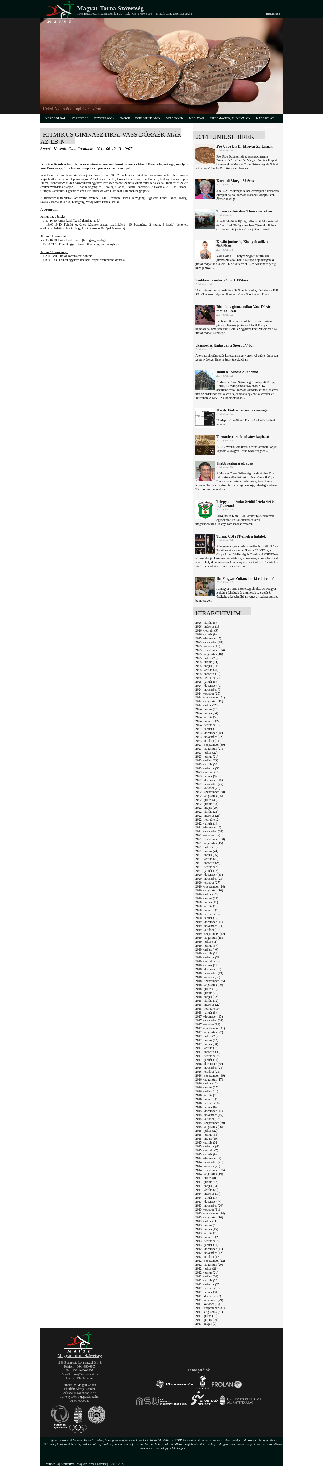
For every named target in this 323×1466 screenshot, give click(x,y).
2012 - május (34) (206, 1276)
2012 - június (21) (206, 1272)
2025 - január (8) (206, 682)
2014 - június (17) (206, 1182)
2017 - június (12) (206, 1040)
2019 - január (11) (206, 965)
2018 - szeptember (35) (210, 981)
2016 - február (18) (207, 1103)
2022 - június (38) (206, 804)
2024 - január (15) (206, 729)
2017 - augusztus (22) (209, 1032)
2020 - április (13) (206, 906)
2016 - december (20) (209, 1064)
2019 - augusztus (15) (209, 938)
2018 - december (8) (208, 969)
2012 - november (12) (209, 1253)
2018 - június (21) (206, 993)
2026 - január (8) (206, 634)
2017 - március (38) (207, 1052)
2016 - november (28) (209, 1067)
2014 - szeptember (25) (210, 1170)
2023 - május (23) (206, 760)
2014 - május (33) (206, 1186)
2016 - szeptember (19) (210, 1075)
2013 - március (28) (207, 1237)
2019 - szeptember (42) (210, 934)
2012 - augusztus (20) (209, 1264)
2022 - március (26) (207, 815)
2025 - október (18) (207, 646)
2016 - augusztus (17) (209, 1079)
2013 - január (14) (206, 1245)
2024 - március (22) (207, 721)
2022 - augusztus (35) (209, 796)
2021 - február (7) (206, 867)
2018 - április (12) (206, 1001)
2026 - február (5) (206, 630)
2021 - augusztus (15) (209, 843)
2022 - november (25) (209, 784)
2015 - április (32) (206, 1142)
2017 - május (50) (206, 1044)
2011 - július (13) (206, 1316)
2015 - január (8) (206, 1154)
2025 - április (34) (206, 670)
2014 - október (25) (207, 1166)
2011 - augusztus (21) (209, 1312)
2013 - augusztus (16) (209, 1217)
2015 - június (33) (206, 1134)
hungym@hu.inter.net (79, 1378)
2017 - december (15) (209, 1016)
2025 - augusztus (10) (209, 654)
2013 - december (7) (208, 1201)
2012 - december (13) (209, 1249)
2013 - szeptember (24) (210, 1213)
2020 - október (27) (207, 882)
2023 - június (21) (206, 756)
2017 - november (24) (209, 1020)
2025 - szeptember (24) (210, 650)
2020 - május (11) (206, 902)
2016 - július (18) (206, 1083)
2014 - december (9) (208, 1158)
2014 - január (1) (206, 1197)
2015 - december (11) (209, 1111)
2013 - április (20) (206, 1233)
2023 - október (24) (207, 741)
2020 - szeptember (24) (210, 886)
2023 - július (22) (206, 752)
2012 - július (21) (206, 1268)
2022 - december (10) (209, 780)
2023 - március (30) (207, 768)
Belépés (273, 13)
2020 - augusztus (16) (209, 890)
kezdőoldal (55, 118)
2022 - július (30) (206, 800)
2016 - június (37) (206, 1087)
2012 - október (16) (207, 1257)
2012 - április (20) (206, 1280)
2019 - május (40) (206, 949)
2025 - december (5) (208, 638)
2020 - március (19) (207, 910)
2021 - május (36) (206, 855)
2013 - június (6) (205, 1225)
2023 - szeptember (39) (210, 745)
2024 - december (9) (208, 685)
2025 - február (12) (207, 678)
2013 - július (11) (206, 1221)
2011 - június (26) (206, 1320)
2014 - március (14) (207, 1194)
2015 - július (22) (206, 1131)
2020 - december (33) (209, 875)
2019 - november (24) (209, 926)
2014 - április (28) (206, 1190)
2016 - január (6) (206, 1107)
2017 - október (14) (207, 1024)
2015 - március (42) (207, 1146)
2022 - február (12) (207, 819)
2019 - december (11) (209, 922)
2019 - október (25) (207, 930)
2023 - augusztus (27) (209, 748)
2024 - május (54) (206, 713)
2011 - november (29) (209, 1300)
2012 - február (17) (207, 1288)
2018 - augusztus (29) (209, 985)
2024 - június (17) (206, 709)
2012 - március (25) (207, 1284)
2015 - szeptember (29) (210, 1123)
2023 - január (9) (206, 776)
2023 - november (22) (209, 737)
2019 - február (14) (207, 961)
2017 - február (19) (207, 1056)
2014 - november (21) (209, 1162)
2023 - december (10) (209, 733)
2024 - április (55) (206, 717)
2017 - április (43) (206, 1048)
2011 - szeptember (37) (210, 1308)
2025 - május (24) (206, 666)
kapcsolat (265, 118)
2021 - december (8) (208, 827)
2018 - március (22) (207, 1004)
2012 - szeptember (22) (210, 1260)
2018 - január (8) (206, 1012)
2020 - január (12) (206, 918)
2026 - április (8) (206, 622)
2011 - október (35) (207, 1304)
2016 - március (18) (207, 1099)
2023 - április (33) (206, 764)
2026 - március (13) (207, 626)
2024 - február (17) (207, 725)
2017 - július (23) (206, 1036)
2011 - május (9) (205, 1324)
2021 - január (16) (206, 871)
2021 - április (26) (206, 859)
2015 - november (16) (209, 1115)
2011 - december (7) (208, 1296)
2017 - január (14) (206, 1060)
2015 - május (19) (206, 1138)
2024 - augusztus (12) (209, 701)
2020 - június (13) (206, 898)
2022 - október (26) (207, 788)
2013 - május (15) (206, 1229)
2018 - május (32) (206, 997)
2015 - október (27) (207, 1119)
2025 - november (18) (209, 642)
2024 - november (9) (208, 689)
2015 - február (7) (206, 1150)
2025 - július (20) (206, 658)
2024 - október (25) (207, 693)
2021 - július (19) (206, 847)
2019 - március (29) (207, 957)
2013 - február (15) (207, 1241)
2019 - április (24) (206, 953)
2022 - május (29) (206, 808)
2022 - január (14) (206, 823)
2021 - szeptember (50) (210, 839)
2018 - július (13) (206, 989)
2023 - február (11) (207, 772)
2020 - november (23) (209, 878)
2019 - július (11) (206, 941)
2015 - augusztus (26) (209, 1127)
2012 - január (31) (206, 1292)
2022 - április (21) (206, 811)
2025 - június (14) (206, 662)
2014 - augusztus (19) (209, 1174)
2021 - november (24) (209, 831)
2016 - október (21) (207, 1071)
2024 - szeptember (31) (210, 697)
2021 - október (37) (207, 835)
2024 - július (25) (206, 705)
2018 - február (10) (207, 1008)
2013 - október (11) (207, 1209)
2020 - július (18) (206, 894)
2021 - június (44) (206, 851)
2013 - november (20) (209, 1205)
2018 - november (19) (209, 973)
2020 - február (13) (207, 914)
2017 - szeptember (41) (210, 1028)
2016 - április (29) (206, 1095)
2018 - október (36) (207, 977)
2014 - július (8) (205, 1178)
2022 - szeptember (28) (210, 792)
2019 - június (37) (206, 945)
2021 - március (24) (207, 863)
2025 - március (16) (207, 674)
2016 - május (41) (206, 1091)
